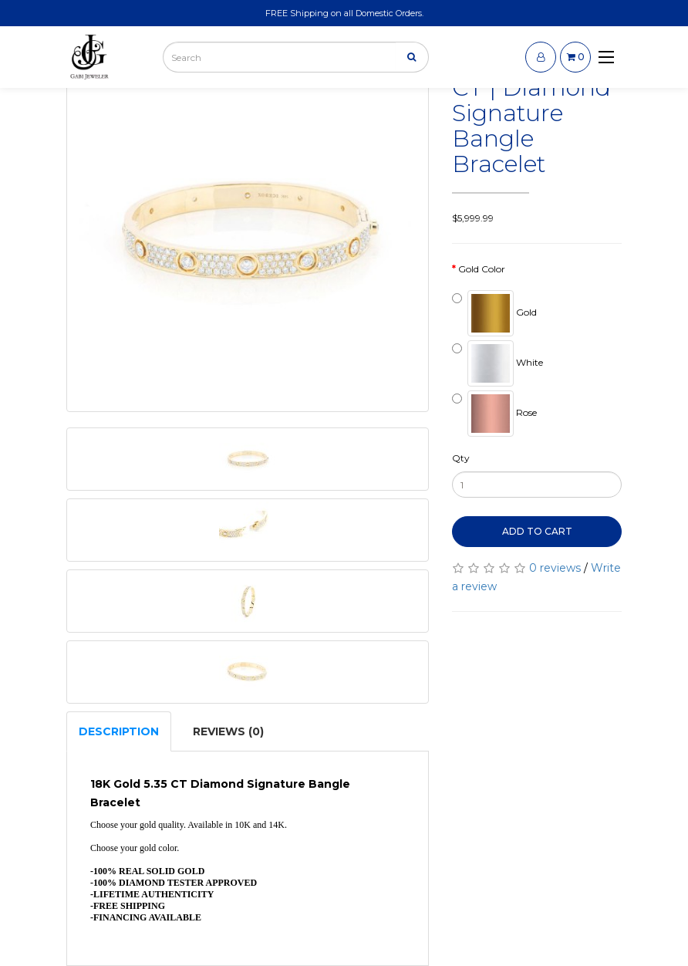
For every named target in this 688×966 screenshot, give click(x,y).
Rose (494, 413)
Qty (461, 458)
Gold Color (481, 269)
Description (119, 731)
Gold (494, 313)
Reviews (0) (228, 731)
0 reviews (555, 568)
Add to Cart (537, 531)
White (497, 363)
